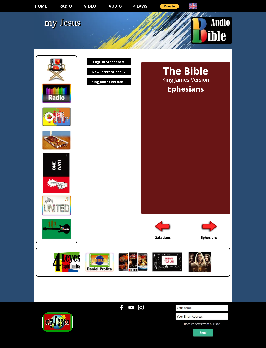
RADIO (65, 6)
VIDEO (90, 6)
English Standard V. (109, 62)
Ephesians (209, 237)
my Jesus (62, 22)
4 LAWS (140, 6)
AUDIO (115, 6)
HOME (41, 6)
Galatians (163, 237)
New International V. (109, 72)
